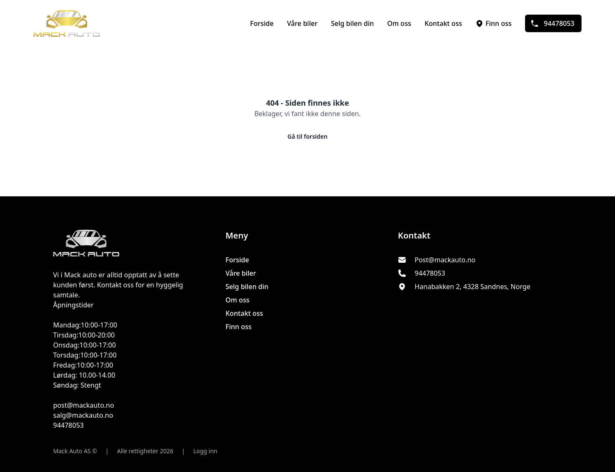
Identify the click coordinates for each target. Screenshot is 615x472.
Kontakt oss (443, 23)
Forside (262, 23)
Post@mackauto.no (445, 259)
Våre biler (302, 23)
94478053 (552, 23)
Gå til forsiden (307, 136)
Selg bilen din (352, 23)
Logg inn (205, 451)
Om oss (399, 23)
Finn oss (493, 23)
